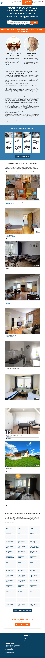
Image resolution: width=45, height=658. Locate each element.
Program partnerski (27, 640)
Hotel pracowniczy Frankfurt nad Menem (12, 645)
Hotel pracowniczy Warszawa (10, 649)
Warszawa (18, 31)
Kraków (28, 29)
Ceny (36, 1)
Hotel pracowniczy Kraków (10, 646)
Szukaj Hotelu (7, 64)
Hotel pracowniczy (9, 527)
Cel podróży (9, 20)
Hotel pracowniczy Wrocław (10, 650)
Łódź (27, 31)
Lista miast (25, 638)
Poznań (36, 29)
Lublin (32, 29)
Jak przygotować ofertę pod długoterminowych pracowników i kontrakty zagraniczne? (36, 144)
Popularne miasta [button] (17, 1)
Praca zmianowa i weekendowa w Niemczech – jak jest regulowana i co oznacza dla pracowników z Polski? (27, 145)
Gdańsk (18, 29)
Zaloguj (39, 1)
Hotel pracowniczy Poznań (10, 648)
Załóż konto (33, 2)
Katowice (23, 29)
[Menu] (42, 1)
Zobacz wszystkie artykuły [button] (22, 156)
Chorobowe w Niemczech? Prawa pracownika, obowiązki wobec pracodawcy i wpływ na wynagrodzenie (9, 145)
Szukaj (34, 22)
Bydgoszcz (13, 29)
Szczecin (41, 29)
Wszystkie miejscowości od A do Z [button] (22, 610)
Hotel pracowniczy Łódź (9, 652)
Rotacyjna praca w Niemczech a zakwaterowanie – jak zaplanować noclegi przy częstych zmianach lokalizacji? (18, 145)
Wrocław (23, 31)
